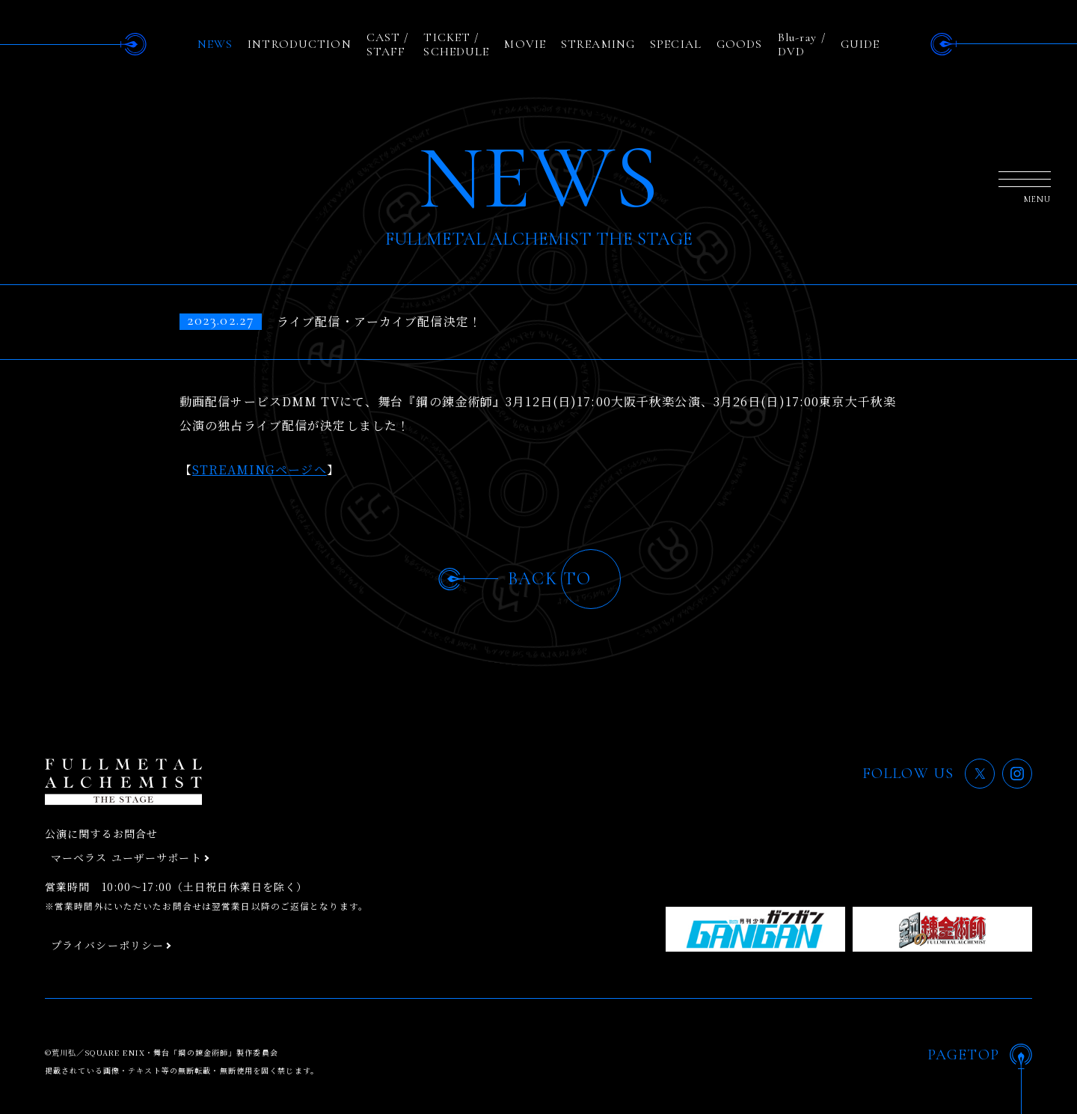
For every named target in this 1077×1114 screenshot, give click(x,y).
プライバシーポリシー (107, 944)
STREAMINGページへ (259, 469)
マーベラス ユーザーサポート (126, 857)
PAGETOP (963, 1055)
